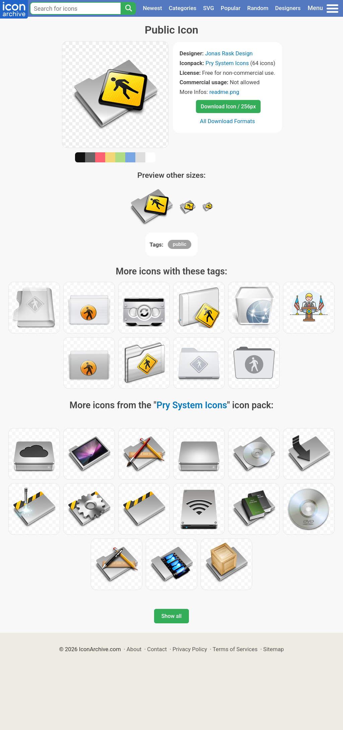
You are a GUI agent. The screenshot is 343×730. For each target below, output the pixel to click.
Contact (157, 649)
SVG (208, 8)
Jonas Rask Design (229, 53)
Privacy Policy (190, 649)
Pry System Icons (227, 63)
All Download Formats (227, 121)
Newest (152, 8)
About (134, 649)
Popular (231, 8)
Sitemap (273, 649)
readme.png (224, 92)
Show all (171, 616)
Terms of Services (235, 649)
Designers (287, 8)
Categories (183, 8)
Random (257, 8)
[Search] (128, 8)
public (180, 244)
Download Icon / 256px (228, 106)
